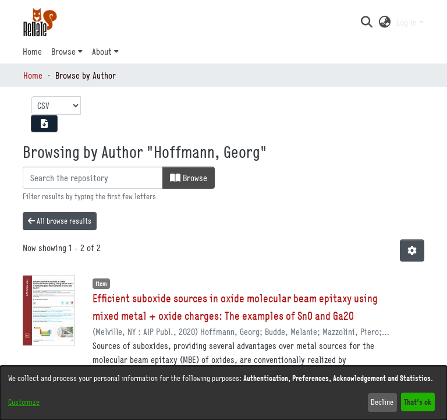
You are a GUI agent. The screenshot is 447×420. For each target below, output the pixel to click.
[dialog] (223, 393)
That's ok (417, 402)
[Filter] (93, 178)
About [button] (102, 51)
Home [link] (32, 75)
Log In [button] (407, 22)
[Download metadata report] (44, 123)
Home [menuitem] (32, 51)
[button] (366, 22)
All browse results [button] (59, 220)
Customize (24, 402)
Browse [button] (63, 51)
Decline (382, 402)
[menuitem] (67, 51)
